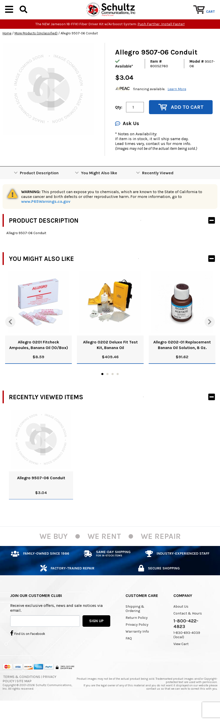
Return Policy (137, 633)
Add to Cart (180, 122)
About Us (180, 622)
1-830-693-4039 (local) (186, 650)
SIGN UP (96, 636)
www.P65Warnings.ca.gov (45, 217)
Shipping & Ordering (135, 624)
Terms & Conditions (21, 692)
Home (7, 49)
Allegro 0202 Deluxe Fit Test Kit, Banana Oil (110, 360)
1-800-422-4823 (185, 639)
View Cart (181, 659)
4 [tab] (118, 390)
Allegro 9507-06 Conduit (41, 493)
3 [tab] (113, 390)
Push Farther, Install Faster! (161, 39)
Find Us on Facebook (27, 648)
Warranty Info (137, 647)
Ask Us (127, 139)
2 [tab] (107, 390)
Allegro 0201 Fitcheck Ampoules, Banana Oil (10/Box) (38, 360)
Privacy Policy (137, 640)
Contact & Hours (187, 629)
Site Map (24, 697)
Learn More (177, 104)
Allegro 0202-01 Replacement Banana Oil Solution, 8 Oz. (182, 360)
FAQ (129, 654)
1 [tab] (102, 390)
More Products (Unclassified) (36, 49)
